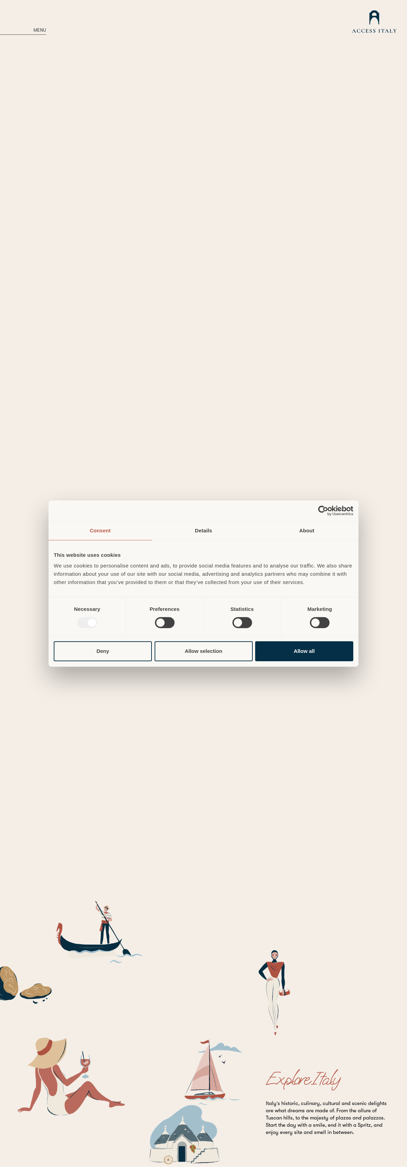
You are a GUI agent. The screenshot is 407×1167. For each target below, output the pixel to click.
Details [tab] (203, 530)
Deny (102, 651)
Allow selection (203, 651)
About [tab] (306, 530)
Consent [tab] (100, 530)
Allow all (304, 651)
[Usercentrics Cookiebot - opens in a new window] (323, 511)
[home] (374, 22)
